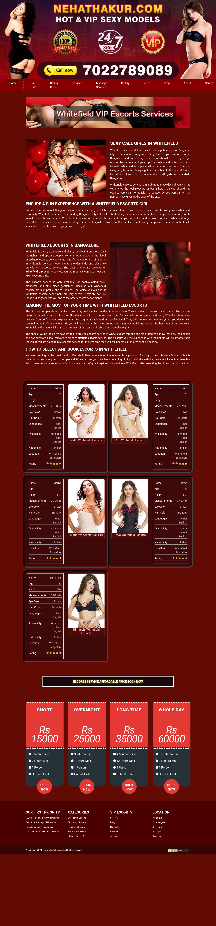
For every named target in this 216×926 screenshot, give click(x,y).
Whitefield (157, 818)
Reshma (114, 831)
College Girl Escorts (77, 818)
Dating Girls (54, 85)
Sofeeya (114, 818)
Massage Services (101, 85)
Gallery (125, 83)
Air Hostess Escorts (77, 822)
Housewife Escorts (76, 827)
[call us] (108, 39)
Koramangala (159, 822)
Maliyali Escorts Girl (77, 836)
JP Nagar (157, 831)
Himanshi (114, 827)
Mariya (113, 822)
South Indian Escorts (77, 831)
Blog (167, 83)
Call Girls (33, 85)
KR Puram (157, 827)
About (187, 83)
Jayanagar (157, 836)
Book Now (44, 787)
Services (77, 83)
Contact (209, 83)
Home (12, 83)
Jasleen (114, 836)
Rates (146, 83)
